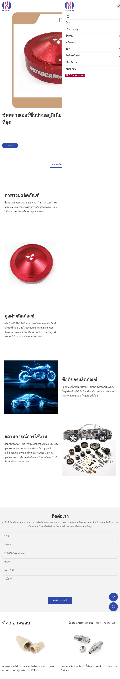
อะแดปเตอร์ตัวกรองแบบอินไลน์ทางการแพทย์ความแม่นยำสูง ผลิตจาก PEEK (28, 668)
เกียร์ (98, 623)
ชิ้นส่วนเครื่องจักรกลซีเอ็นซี (81, 623)
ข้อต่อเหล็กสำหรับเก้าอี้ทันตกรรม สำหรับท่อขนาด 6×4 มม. (89, 668)
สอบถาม (10, 145)
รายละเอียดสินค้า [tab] (60, 164)
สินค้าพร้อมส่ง (110, 623)
